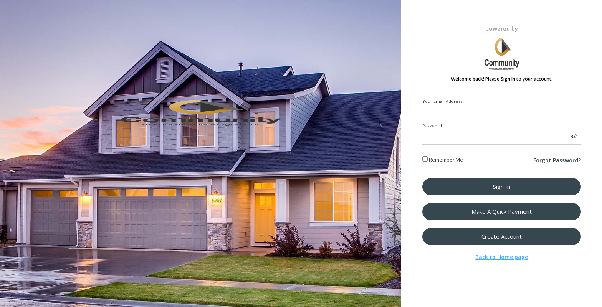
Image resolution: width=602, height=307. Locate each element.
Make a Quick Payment (501, 211)
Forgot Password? (557, 160)
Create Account (501, 236)
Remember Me (442, 159)
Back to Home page (501, 257)
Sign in (501, 186)
